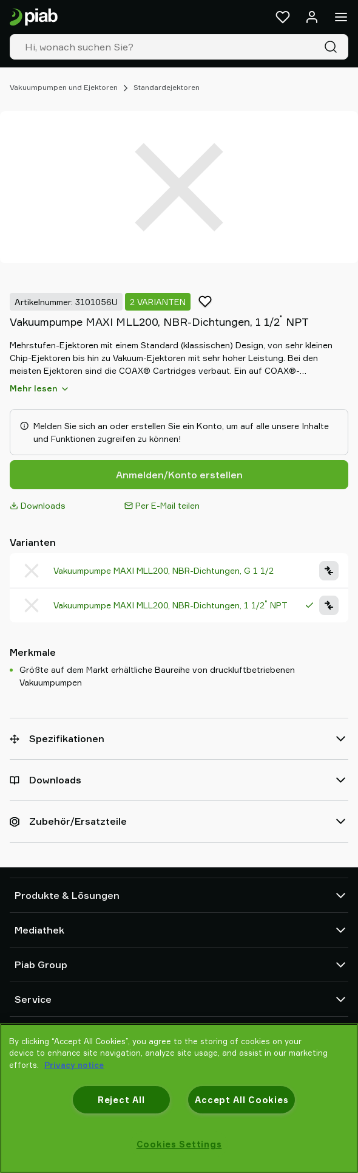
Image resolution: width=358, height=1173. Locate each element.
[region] (179, 1098)
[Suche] (333, 47)
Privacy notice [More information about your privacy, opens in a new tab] (74, 1065)
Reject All (121, 1100)
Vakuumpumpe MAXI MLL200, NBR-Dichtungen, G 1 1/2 (163, 570)
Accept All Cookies (241, 1100)
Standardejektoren (166, 87)
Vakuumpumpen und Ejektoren (64, 87)
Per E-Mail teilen (162, 505)
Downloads (38, 505)
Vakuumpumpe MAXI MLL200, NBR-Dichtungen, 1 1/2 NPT (170, 604)
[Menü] (341, 17)
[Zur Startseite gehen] (34, 17)
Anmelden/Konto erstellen (179, 475)
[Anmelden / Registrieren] (311, 17)
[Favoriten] (282, 17)
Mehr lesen (40, 388)
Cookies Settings (179, 1144)
